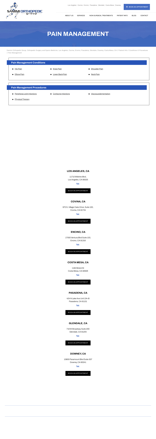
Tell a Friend (88, 409)
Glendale (101, 5)
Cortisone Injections (61, 94)
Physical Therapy (22, 99)
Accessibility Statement (125, 409)
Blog (134, 15)
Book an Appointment (138, 7)
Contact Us (104, 409)
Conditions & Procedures (138, 50)
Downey (118, 5)
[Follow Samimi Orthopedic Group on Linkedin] (87, 400)
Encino (86, 5)
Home (61, 16)
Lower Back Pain (60, 74)
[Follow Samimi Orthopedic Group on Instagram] (69, 400)
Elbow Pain (19, 74)
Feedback (72, 409)
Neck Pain (95, 74)
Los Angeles (72, 5)
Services (81, 15)
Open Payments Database (78, 413)
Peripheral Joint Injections (26, 94)
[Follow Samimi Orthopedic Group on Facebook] (60, 400)
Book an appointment (78, 191)
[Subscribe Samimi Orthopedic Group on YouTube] (96, 400)
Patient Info (122, 15)
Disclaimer (33, 409)
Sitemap (59, 409)
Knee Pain (57, 69)
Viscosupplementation (100, 94)
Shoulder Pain (97, 69)
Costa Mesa (110, 5)
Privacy (47, 409)
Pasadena (93, 5)
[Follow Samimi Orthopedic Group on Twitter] (78, 400)
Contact (144, 15)
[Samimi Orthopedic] (24, 10)
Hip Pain (18, 69)
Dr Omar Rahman (78, 425)
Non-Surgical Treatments (101, 15)
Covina (80, 5)
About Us (69, 15)
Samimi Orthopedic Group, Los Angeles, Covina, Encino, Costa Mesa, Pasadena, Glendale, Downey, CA (78, 422)
